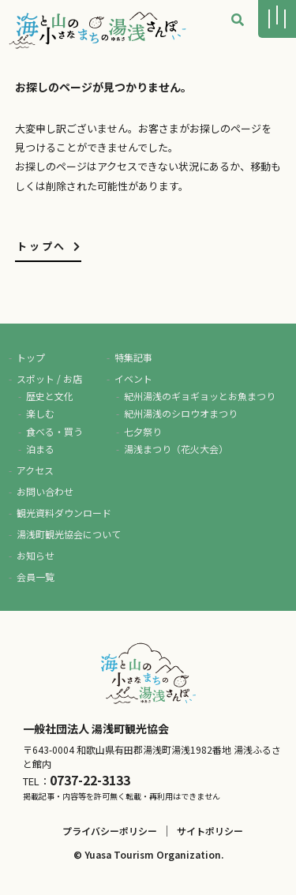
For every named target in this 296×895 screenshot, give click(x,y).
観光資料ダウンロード (64, 512)
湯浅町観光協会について (69, 534)
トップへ (49, 245)
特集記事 (133, 357)
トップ (31, 357)
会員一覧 (35, 576)
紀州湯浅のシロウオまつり (181, 413)
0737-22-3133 (90, 779)
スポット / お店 (49, 378)
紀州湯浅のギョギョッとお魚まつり (199, 396)
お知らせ (35, 555)
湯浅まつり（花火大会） (176, 448)
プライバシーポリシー (109, 830)
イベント (133, 378)
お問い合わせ (45, 491)
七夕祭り (143, 431)
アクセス (35, 470)
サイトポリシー (210, 830)
